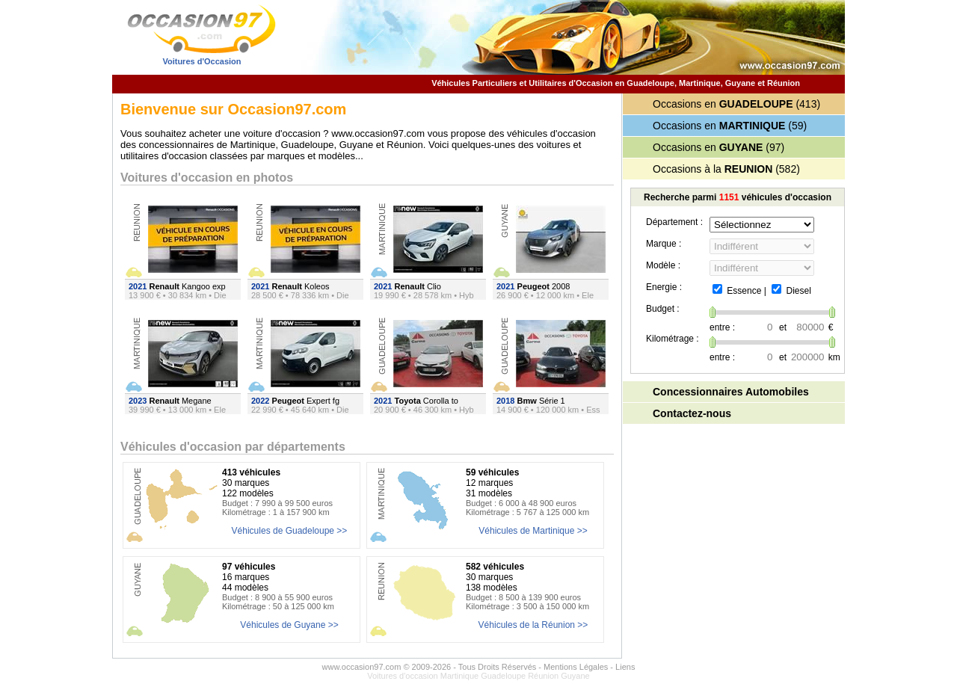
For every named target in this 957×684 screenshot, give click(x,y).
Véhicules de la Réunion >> (533, 625)
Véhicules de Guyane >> (289, 625)
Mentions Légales (576, 666)
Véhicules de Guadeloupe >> (290, 531)
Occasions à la (712, 169)
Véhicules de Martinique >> (532, 531)
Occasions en (723, 104)
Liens (625, 666)
